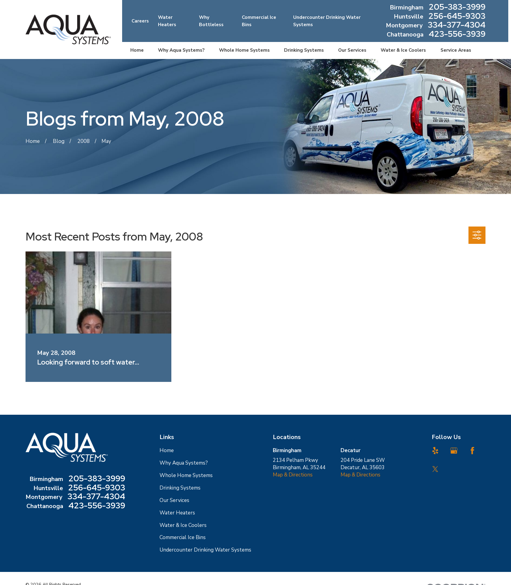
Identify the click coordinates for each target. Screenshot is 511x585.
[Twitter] (435, 469)
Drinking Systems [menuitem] (304, 50)
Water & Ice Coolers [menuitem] (403, 50)
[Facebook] (472, 450)
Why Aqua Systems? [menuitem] (181, 50)
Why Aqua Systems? (183, 462)
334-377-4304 (456, 25)
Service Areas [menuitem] (456, 50)
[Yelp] (435, 450)
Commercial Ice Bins (182, 537)
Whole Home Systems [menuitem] (244, 50)
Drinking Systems (180, 487)
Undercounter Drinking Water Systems (205, 549)
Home (166, 450)
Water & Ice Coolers (183, 525)
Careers (140, 21)
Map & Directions (293, 474)
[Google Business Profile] (454, 450)
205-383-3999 (457, 7)
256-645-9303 (456, 16)
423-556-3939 (457, 34)
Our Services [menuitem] (352, 50)
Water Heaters (177, 512)
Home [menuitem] (137, 50)
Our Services (174, 500)
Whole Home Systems (186, 475)
